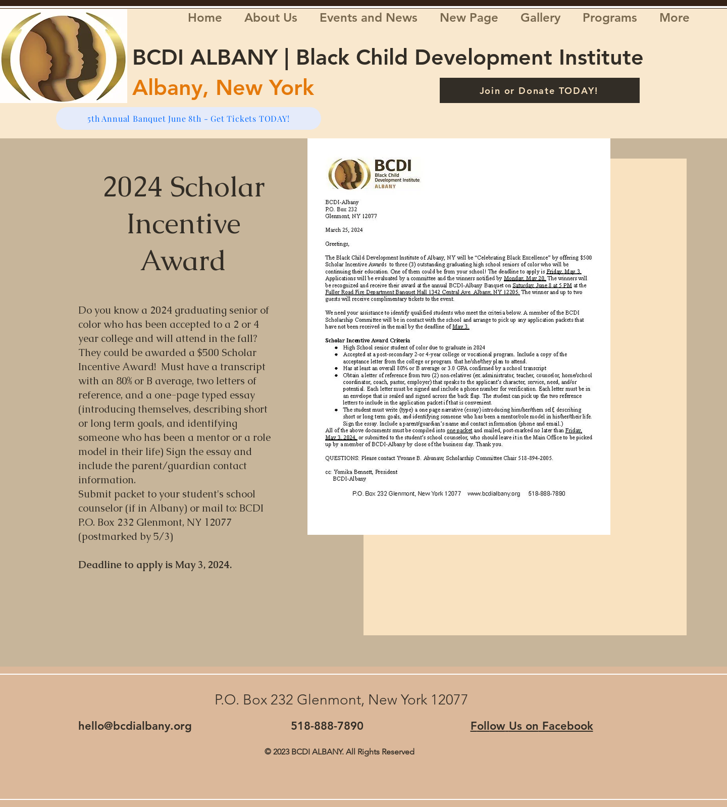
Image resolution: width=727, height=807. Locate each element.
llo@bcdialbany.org (141, 726)
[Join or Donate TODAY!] (540, 90)
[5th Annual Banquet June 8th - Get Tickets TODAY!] (188, 118)
